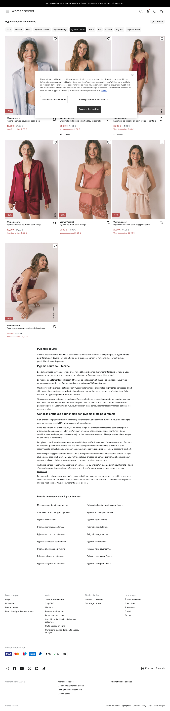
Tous (9, 29)
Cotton (108, 29)
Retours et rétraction (54, 611)
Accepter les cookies (89, 109)
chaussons (42, 471)
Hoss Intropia (159, 706)
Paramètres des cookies (121, 682)
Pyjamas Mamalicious (46, 519)
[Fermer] (132, 75)
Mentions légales (66, 681)
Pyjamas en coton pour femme (51, 534)
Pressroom (129, 607)
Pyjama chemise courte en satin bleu (23, 121)
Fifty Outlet (147, 706)
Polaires (18, 29)
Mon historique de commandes (19, 611)
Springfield (126, 706)
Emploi (128, 611)
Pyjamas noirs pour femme (99, 549)
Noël (28, 29)
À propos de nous (133, 599)
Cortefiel (136, 706)
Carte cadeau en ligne (55, 626)
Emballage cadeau (93, 603)
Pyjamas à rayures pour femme (51, 563)
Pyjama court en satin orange (73, 224)
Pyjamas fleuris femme (97, 519)
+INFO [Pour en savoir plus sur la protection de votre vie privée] (104, 90)
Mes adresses (11, 607)
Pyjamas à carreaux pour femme (51, 541)
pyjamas (112, 388)
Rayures (119, 29)
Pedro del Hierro (113, 706)
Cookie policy (64, 693)
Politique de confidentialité (70, 689)
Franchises (130, 603)
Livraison (49, 607)
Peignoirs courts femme (98, 527)
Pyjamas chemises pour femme (51, 549)
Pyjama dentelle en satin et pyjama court (131, 224)
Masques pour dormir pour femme (52, 505)
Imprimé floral (133, 29)
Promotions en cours (54, 615)
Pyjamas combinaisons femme (50, 527)
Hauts (91, 29)
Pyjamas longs (60, 29)
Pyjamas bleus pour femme (99, 563)
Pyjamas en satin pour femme (100, 512)
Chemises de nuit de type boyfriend (53, 512)
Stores (128, 615)
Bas (99, 29)
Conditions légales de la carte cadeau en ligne (62, 631)
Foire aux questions (94, 599)
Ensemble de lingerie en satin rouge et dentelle (134, 121)
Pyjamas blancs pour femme (99, 556)
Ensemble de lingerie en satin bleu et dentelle (80, 121)
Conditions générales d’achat (71, 685)
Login (7, 599)
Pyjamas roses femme (97, 541)
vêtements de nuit (58, 380)
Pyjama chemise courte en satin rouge (24, 224)
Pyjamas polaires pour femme (50, 556)
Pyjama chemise (42, 29)
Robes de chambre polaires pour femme (105, 505)
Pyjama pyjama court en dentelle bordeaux (26, 328)
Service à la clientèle (54, 599)
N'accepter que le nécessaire (93, 99)
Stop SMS (49, 603)
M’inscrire (9, 603)
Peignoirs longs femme (97, 534)
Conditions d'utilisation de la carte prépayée (60, 620)
